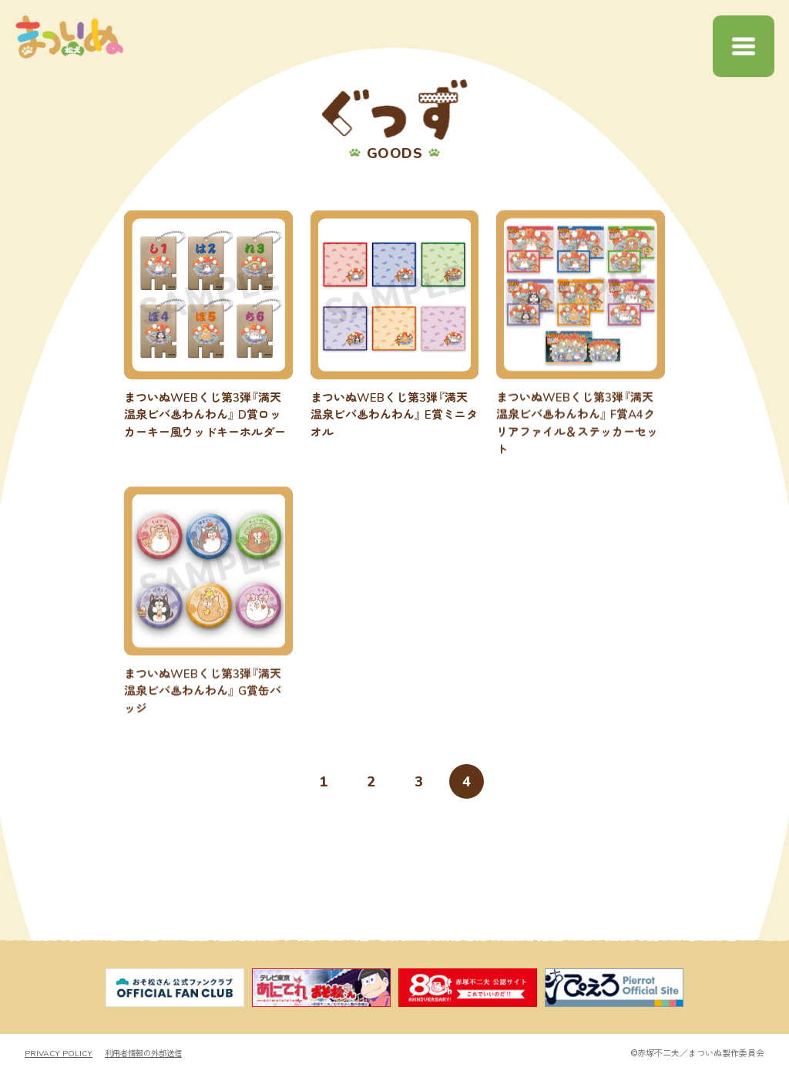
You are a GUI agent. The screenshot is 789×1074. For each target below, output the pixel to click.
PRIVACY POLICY (60, 1054)
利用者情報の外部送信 (149, 1054)
